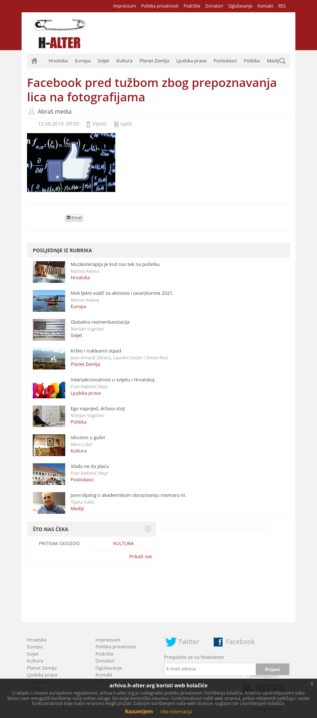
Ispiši (126, 123)
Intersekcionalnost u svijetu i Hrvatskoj (113, 379)
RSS (282, 6)
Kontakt (265, 6)
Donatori (214, 6)
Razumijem (139, 711)
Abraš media (55, 111)
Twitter (189, 641)
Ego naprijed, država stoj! (98, 408)
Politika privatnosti (160, 6)
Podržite (191, 6)
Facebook (240, 641)
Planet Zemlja (154, 60)
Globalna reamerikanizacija (100, 322)
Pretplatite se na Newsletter (194, 657)
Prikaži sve (140, 556)
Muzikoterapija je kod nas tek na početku (115, 264)
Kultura (124, 60)
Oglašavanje (240, 6)
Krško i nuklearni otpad (96, 350)
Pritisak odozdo (59, 543)
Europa (83, 60)
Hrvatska (58, 60)
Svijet (103, 60)
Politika (252, 60)
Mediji (273, 60)
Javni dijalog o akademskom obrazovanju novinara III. (128, 495)
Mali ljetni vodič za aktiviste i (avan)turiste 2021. (122, 293)
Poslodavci (225, 60)
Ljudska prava (191, 60)
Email (74, 217)
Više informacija (176, 712)
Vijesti (99, 123)
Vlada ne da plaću (90, 466)
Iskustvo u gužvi (88, 437)
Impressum (124, 6)
